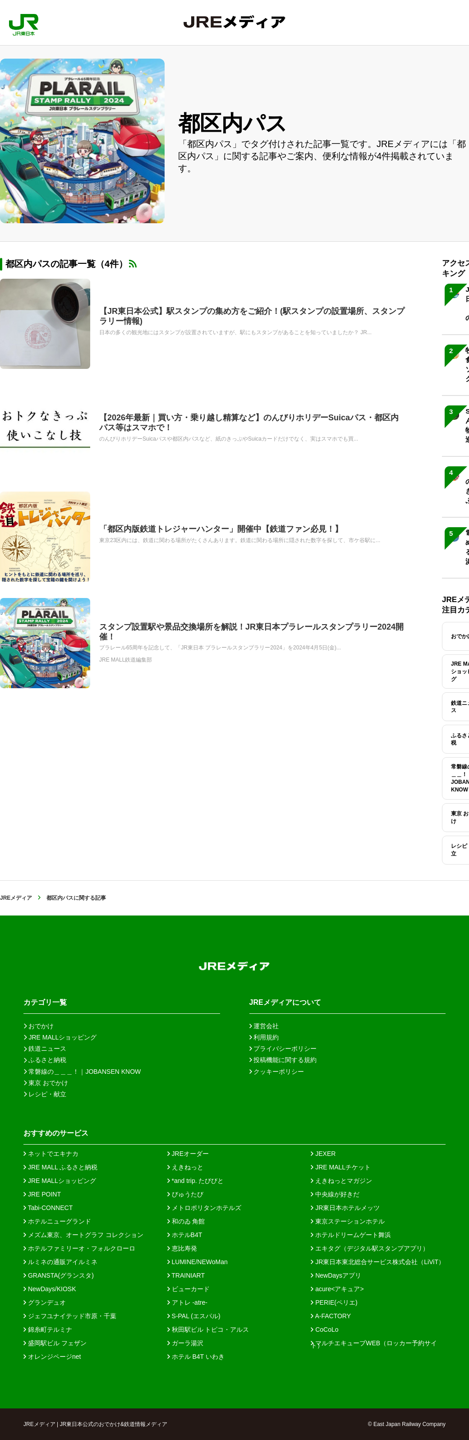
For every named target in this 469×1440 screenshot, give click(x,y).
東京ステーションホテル (348, 1221)
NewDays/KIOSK (49, 1289)
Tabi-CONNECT (48, 1207)
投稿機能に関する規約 (283, 1059)
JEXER (323, 1153)
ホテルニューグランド (57, 1221)
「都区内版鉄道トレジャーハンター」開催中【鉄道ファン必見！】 (221, 529)
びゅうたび (185, 1194)
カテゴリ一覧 (45, 1002)
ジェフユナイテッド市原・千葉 (69, 1316)
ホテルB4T (184, 1235)
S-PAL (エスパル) (194, 1316)
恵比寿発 (182, 1248)
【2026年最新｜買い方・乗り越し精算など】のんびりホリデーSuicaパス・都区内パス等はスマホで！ (249, 422)
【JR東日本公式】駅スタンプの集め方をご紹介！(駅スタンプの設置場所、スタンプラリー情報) (252, 316)
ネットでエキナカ (50, 1153)
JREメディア (16, 898)
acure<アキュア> (337, 1289)
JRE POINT (42, 1194)
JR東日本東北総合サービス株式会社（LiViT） (378, 1262)
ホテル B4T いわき (196, 1356)
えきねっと (185, 1167)
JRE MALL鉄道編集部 (125, 660)
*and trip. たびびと (195, 1180)
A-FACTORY (331, 1316)
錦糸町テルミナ (47, 1329)
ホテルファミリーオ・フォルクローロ (79, 1248)
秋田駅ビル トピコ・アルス (208, 1329)
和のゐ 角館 (186, 1221)
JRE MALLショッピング (59, 1180)
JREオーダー (188, 1153)
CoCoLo (324, 1329)
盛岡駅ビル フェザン (55, 1343)
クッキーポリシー (276, 1071)
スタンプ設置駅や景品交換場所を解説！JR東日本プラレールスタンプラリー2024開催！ (251, 631)
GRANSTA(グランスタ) (58, 1275)
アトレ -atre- (187, 1302)
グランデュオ (44, 1302)
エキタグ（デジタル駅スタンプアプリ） (370, 1248)
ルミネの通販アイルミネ (60, 1262)
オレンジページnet (52, 1356)
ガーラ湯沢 (185, 1343)
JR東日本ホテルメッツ (345, 1207)
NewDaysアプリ (336, 1275)
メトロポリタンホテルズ (204, 1207)
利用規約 (264, 1037)
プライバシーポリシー (283, 1048)
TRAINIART (186, 1275)
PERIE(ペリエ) (334, 1302)
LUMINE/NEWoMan (197, 1262)
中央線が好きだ (335, 1194)
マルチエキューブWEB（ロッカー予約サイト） (374, 1343)
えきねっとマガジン (341, 1180)
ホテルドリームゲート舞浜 (351, 1235)
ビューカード (188, 1289)
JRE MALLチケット (341, 1167)
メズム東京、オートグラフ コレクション (83, 1235)
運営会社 (264, 1026)
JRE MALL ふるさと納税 (60, 1167)
